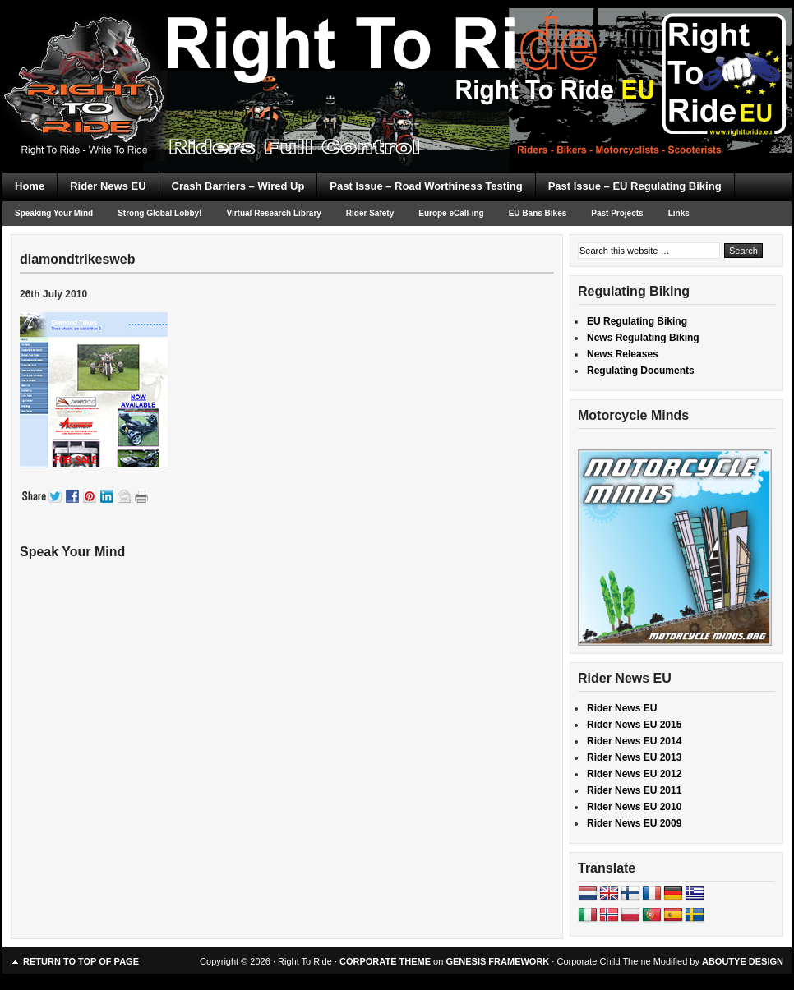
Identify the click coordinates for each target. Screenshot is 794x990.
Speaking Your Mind (54, 213)
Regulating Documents (641, 370)
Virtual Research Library (273, 213)
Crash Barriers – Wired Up (238, 186)
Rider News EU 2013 (634, 757)
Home (29, 186)
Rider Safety (370, 213)
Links (679, 213)
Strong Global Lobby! (159, 213)
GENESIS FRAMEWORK (497, 961)
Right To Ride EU (397, 57)
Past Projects (617, 213)
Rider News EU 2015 (634, 724)
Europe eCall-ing (450, 213)
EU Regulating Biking (637, 321)
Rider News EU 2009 (634, 823)
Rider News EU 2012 (634, 774)
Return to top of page (81, 961)
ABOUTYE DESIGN (742, 961)
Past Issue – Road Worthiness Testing (426, 186)
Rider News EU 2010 (634, 807)
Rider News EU (107, 186)
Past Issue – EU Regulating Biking (635, 186)
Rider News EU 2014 (634, 741)
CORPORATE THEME (385, 961)
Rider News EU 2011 (634, 790)
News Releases (622, 354)
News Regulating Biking (643, 337)
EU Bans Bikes (538, 213)
